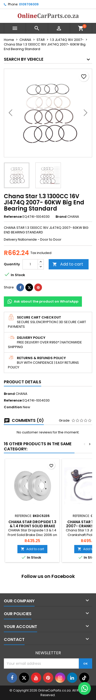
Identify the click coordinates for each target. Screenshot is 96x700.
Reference (13, 216)
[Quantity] (30, 264)
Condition (13, 407)
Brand (61, 216)
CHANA (21, 393)
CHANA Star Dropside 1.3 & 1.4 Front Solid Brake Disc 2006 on (32, 526)
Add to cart (67, 264)
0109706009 (29, 4)
